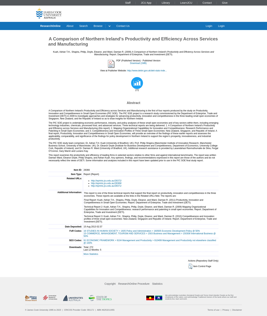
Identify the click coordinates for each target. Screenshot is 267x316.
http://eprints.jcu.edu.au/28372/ (106, 180)
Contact (207, 2)
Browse (98, 25)
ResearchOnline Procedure (134, 283)
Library (166, 2)
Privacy (225, 310)
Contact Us (123, 25)
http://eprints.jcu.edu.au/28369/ (106, 183)
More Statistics (91, 254)
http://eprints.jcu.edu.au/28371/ (106, 186)
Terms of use (213, 310)
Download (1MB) (138, 63)
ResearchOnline (50, 25)
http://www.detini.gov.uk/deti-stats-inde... (147, 70)
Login (209, 25)
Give (225, 2)
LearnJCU (186, 2)
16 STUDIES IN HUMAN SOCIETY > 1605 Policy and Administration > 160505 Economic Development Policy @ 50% (142, 231)
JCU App (146, 2)
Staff (128, 2)
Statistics (157, 283)
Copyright (110, 283)
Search (83, 25)
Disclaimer (237, 310)
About (69, 25)
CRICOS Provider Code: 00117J (79, 310)
